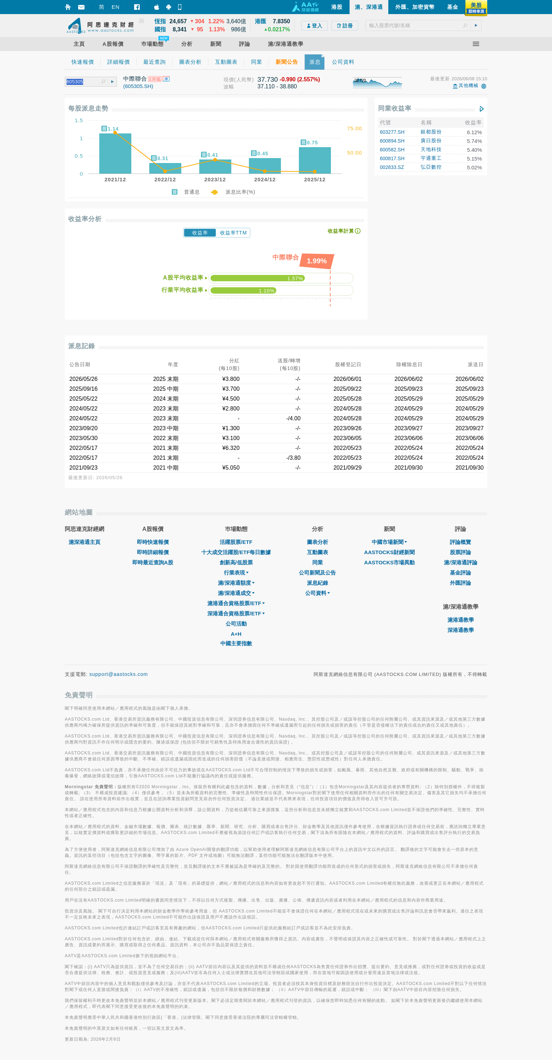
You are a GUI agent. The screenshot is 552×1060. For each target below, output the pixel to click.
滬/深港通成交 (236, 593)
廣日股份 (431, 140)
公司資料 (317, 593)
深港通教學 (460, 630)
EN (116, 7)
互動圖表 (317, 552)
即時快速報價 (153, 542)
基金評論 (460, 573)
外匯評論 (460, 583)
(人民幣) (244, 79)
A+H (236, 634)
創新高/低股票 (236, 562)
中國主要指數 (236, 643)
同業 (317, 562)
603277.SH (392, 132)
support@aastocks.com (118, 674)
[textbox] (423, 25)
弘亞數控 (431, 167)
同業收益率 (395, 108)
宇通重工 (431, 158)
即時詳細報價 (153, 552)
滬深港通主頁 (84, 542)
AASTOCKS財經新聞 (389, 552)
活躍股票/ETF (236, 542)
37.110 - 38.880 (277, 86)
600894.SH (392, 141)
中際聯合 (135, 79)
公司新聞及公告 (317, 573)
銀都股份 (431, 131)
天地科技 (431, 149)
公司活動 (236, 624)
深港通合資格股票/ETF (236, 613)
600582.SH (392, 149)
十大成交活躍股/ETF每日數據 (236, 552)
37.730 (267, 79)
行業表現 (236, 573)
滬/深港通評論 (460, 562)
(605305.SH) (138, 86)
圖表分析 (317, 542)
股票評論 (460, 552)
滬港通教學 (460, 620)
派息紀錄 (317, 583)
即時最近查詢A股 (152, 562)
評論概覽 (460, 542)
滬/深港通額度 (236, 583)
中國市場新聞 (389, 542)
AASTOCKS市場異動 (389, 562)
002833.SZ (392, 167)
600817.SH (392, 158)
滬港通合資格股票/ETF (236, 603)
